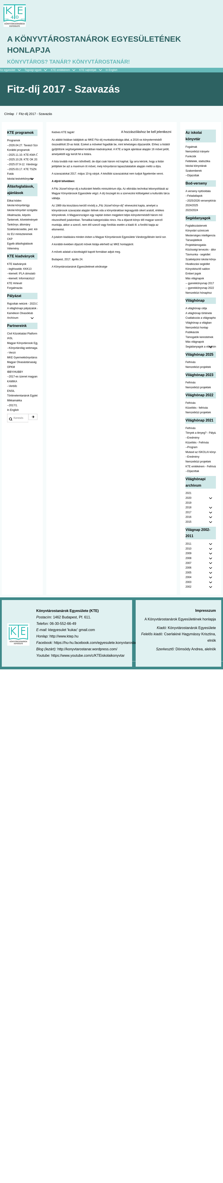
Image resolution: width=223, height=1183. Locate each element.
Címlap (9, 114)
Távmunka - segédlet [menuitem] (198, 254)
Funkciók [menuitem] (191, 156)
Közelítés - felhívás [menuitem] (197, 408)
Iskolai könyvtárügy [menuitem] (18, 205)
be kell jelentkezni (159, 132)
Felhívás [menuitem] (191, 362)
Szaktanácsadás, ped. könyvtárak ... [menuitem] (22, 229)
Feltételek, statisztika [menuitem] (198, 161)
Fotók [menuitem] (10, 174)
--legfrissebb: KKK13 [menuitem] (19, 269)
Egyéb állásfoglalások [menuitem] (20, 244)
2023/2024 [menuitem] (192, 210)
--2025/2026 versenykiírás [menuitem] (201, 201)
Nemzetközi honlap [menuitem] (197, 328)
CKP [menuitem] (10, 239)
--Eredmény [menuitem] (193, 438)
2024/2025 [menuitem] (192, 205)
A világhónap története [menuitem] (199, 313)
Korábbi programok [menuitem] (18, 150)
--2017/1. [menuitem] (12, 405)
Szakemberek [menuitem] (194, 171)
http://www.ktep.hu (63, 637)
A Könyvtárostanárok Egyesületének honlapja (95, 45)
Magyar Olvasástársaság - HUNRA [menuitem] (22, 362)
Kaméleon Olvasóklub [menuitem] (20, 313)
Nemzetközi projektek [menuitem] (198, 367)
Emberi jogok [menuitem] (193, 274)
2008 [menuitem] (189, 558)
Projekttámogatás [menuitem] (196, 245)
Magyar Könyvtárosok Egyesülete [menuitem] (22, 343)
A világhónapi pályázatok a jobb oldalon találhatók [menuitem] (22, 308)
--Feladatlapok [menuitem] (194, 196)
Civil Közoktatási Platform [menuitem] (22, 334)
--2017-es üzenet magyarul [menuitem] (22, 377)
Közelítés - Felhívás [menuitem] (197, 443)
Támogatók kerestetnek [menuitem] (199, 337)
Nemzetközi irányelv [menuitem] (197, 151)
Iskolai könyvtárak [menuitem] (196, 166)
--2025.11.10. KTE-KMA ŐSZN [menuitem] (22, 155)
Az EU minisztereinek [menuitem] (19, 234)
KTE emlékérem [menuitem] (65, 70)
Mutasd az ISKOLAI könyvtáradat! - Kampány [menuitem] (201, 452)
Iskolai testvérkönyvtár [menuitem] (22, 179)
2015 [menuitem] (189, 522)
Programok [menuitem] (13, 140)
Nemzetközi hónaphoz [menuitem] (199, 293)
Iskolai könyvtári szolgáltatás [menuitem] (22, 210)
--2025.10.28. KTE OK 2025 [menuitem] (22, 159)
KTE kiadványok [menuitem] (16, 264)
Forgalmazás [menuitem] (14, 288)
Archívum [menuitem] (22, 318)
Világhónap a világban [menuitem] (199, 323)
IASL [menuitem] (10, 338)
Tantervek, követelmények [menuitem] (22, 220)
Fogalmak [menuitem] (191, 147)
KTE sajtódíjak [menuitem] (87, 70)
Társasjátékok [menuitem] (194, 240)
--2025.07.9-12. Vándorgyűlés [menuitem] (22, 164)
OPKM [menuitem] (11, 367)
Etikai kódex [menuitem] (14, 201)
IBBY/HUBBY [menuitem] (15, 372)
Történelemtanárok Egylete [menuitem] (22, 396)
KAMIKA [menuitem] (12, 381)
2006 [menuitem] (189, 568)
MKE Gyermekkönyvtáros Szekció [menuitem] (22, 357)
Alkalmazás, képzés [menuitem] (19, 215)
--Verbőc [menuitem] (12, 386)
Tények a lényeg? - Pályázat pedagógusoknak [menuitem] (201, 433)
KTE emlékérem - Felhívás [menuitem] (201, 466)
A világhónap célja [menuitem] (196, 308)
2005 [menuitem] (189, 573)
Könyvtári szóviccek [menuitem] (197, 231)
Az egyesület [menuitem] (12, 70)
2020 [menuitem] (189, 498)
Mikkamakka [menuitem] (14, 400)
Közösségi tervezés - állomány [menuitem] (201, 250)
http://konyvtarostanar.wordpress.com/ (87, 649)
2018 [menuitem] (189, 507)
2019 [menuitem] (189, 503)
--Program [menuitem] (192, 447)
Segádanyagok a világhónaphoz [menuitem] (201, 347)
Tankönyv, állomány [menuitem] (18, 225)
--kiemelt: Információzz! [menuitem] (21, 278)
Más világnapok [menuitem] (195, 278)
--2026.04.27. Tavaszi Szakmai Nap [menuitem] (22, 145)
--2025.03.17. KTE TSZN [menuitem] (22, 169)
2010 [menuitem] (189, 549)
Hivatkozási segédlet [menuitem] (198, 264)
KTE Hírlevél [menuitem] (14, 283)
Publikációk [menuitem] (192, 332)
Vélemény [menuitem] (13, 249)
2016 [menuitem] (189, 517)
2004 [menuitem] (189, 577)
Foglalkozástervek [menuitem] (196, 226)
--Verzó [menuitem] (11, 353)
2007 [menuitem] (189, 563)
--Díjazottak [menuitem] (192, 175)
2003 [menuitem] (189, 582)
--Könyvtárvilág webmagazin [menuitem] (22, 348)
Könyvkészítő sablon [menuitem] (198, 269)
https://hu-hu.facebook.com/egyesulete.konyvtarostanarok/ (100, 643)
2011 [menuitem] (189, 544)
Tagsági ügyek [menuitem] (38, 70)
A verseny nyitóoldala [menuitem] (198, 191)
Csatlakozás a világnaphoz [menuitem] (201, 318)
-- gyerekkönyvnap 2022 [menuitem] (200, 288)
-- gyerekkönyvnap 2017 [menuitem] (200, 283)
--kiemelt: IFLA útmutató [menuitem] (21, 274)
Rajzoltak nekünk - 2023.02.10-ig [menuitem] (22, 304)
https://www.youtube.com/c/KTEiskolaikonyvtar (88, 656)
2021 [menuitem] (189, 493)
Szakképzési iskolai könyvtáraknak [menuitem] (201, 259)
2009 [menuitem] (189, 553)
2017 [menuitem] (189, 512)
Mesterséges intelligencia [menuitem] (200, 235)
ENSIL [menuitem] (11, 391)
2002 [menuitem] (189, 587)
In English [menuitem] (111, 70)
